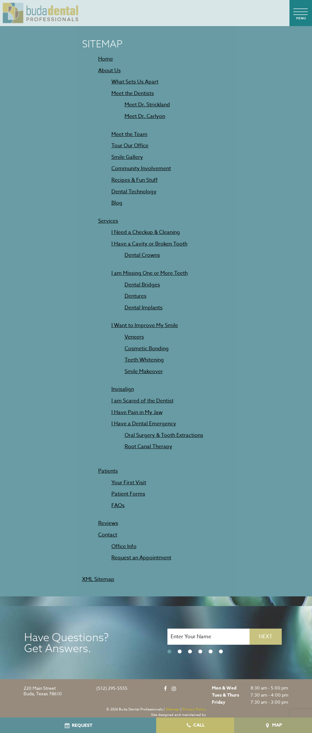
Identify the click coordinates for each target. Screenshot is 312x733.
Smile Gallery (127, 157)
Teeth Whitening (144, 360)
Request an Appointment (141, 558)
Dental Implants (144, 308)
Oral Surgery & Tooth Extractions (164, 435)
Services (108, 221)
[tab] (169, 652)
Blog (116, 203)
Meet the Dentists (132, 93)
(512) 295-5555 (112, 688)
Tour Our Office (129, 145)
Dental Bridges (142, 285)
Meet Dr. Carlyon (145, 116)
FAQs (118, 505)
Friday (218, 702)
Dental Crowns (142, 255)
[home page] (40, 13)
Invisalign (122, 389)
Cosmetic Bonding (147, 348)
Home (105, 59)
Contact (107, 535)
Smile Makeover (144, 371)
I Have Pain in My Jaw (137, 412)
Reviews (108, 523)
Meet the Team (129, 134)
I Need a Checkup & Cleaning (145, 232)
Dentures (136, 296)
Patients (108, 471)
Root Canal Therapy (148, 446)
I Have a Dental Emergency (143, 424)
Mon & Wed (224, 688)
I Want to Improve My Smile (144, 325)
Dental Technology (133, 192)
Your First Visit (128, 483)
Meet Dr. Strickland (147, 105)
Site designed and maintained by (178, 715)
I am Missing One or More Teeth (149, 273)
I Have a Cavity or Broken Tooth (149, 244)
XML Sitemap (98, 579)
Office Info (124, 546)
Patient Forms (128, 494)
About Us (109, 70)
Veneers (134, 337)
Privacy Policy (194, 709)
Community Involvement (141, 168)
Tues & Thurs (225, 695)
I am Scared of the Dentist (142, 401)
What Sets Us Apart (134, 82)
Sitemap (172, 709)
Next (265, 637)
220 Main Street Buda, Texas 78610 (43, 691)
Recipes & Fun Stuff (134, 180)
